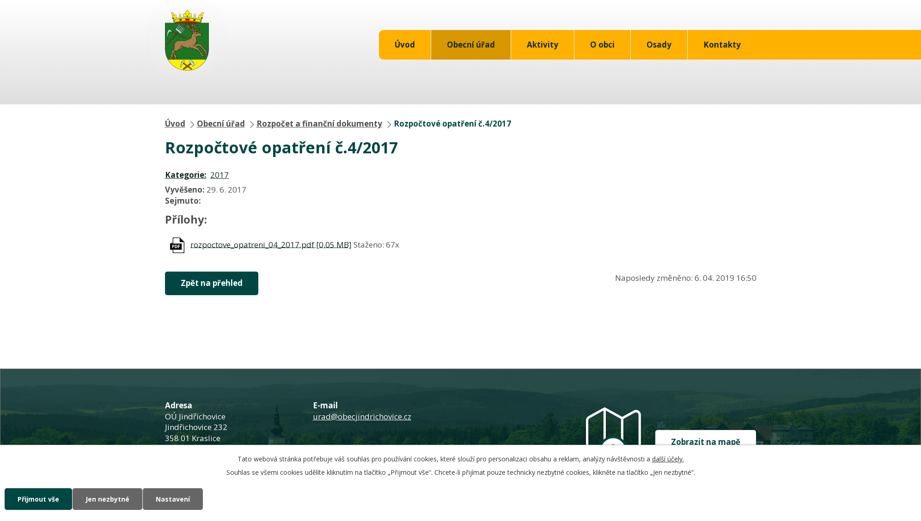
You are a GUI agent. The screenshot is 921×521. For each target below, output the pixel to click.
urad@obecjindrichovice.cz (362, 416)
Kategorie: (186, 175)
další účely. (668, 458)
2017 (219, 175)
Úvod (405, 44)
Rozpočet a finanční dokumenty (319, 123)
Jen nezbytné (107, 499)
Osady (659, 44)
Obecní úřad (471, 44)
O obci (602, 44)
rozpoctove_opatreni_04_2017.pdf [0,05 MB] (271, 244)
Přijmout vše (38, 499)
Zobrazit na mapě (705, 441)
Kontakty (722, 44)
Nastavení (173, 499)
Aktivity (542, 44)
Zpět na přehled (212, 283)
